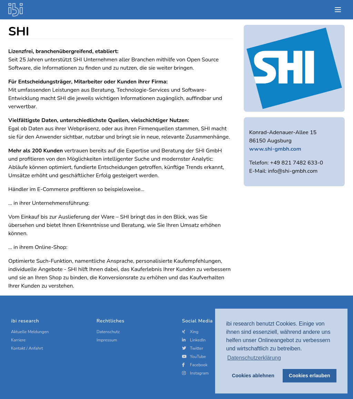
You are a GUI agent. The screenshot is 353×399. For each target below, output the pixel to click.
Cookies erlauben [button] (309, 375)
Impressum (107, 340)
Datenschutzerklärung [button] (254, 358)
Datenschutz (108, 332)
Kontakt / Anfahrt (27, 348)
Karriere (18, 340)
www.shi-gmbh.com (275, 149)
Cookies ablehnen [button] (253, 375)
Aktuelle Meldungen (30, 332)
